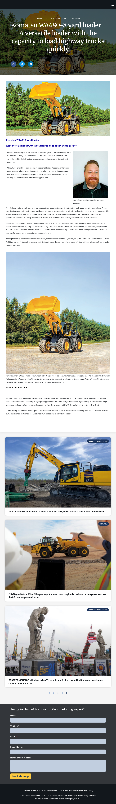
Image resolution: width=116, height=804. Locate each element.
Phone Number (16, 747)
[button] (113, 5)
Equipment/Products (63, 18)
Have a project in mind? (20, 758)
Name (13, 715)
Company (14, 726)
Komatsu (76, 18)
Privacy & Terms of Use (68, 796)
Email (13, 736)
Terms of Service (82, 791)
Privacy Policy (67, 791)
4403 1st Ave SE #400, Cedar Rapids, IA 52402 (63, 799)
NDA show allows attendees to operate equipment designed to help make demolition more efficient (57, 511)
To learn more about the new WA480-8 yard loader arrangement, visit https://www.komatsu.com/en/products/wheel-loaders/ (46, 422)
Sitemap (92, 796)
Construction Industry (45, 18)
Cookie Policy (83, 796)
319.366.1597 (53, 796)
